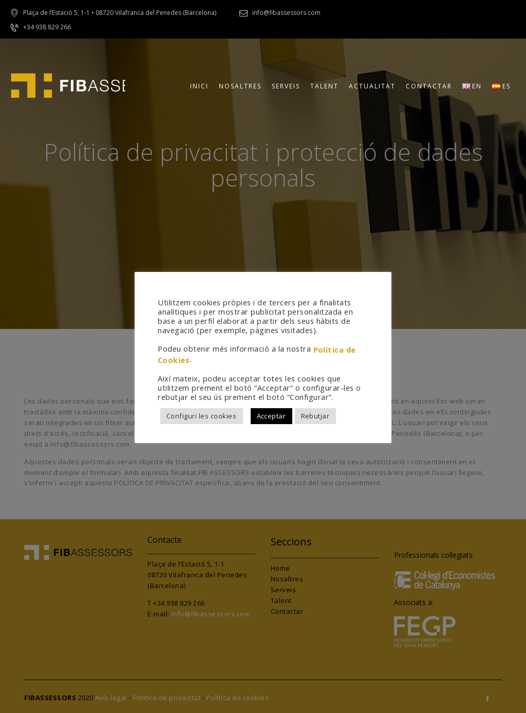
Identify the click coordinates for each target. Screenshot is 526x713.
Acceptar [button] (271, 416)
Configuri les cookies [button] (201, 416)
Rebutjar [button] (315, 416)
